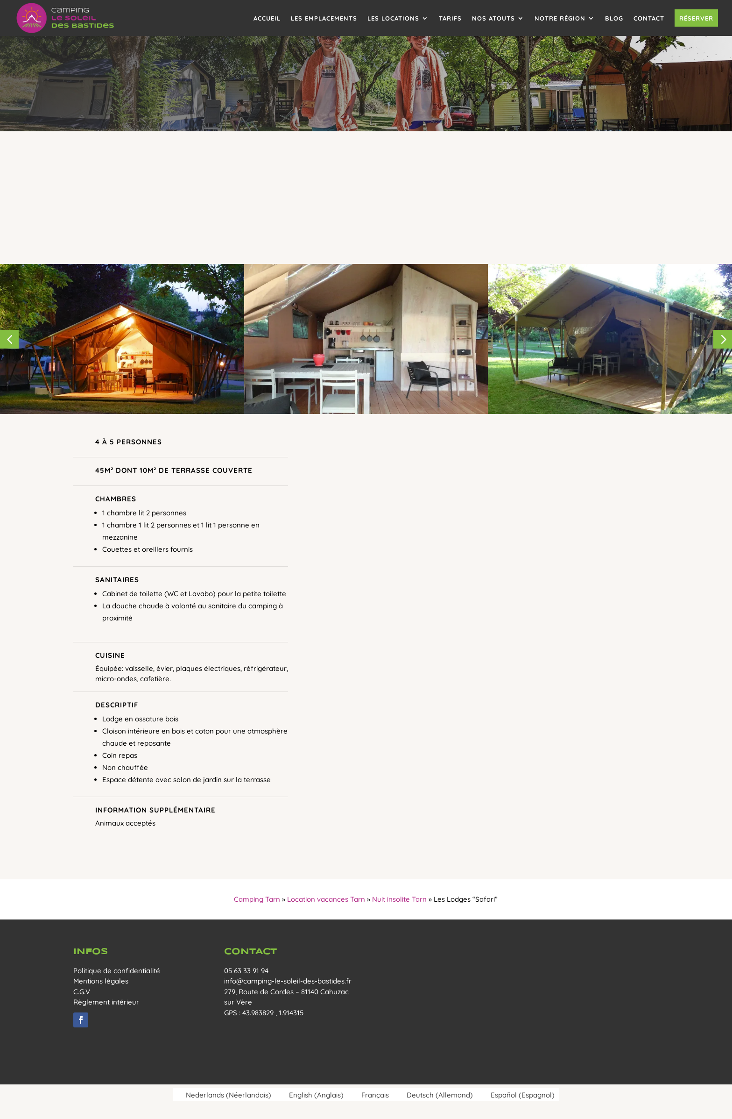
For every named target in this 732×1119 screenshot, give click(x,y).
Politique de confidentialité (116, 970)
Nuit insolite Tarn (399, 899)
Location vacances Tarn (326, 899)
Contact (648, 18)
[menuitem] (224, 1094)
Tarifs (450, 18)
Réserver (696, 18)
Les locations (393, 18)
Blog (614, 18)
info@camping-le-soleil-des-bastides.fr (288, 980)
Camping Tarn (257, 899)
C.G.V (81, 991)
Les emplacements (324, 18)
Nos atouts (493, 18)
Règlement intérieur (106, 1002)
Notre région (560, 18)
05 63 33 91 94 (246, 970)
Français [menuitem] (375, 1094)
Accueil (267, 18)
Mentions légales (100, 980)
